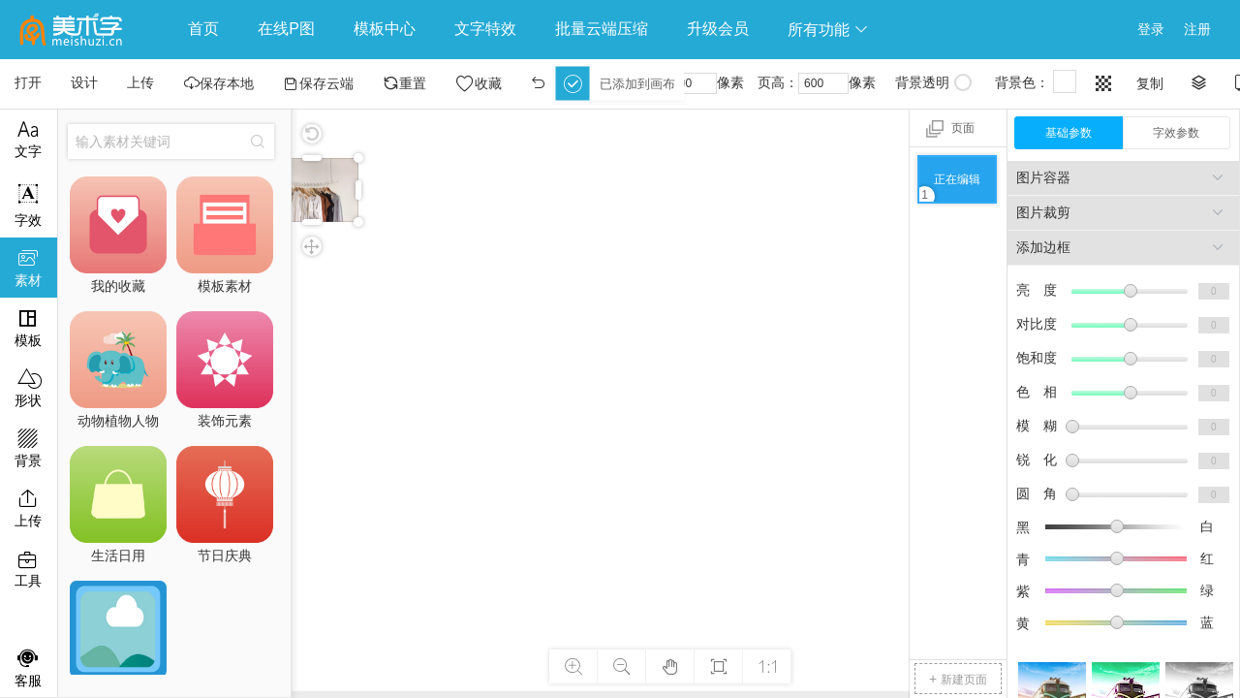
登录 (1150, 29)
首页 (203, 28)
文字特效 (485, 28)
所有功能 (828, 29)
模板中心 (385, 28)
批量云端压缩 (601, 28)
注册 (1197, 29)
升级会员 (718, 28)
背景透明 (933, 82)
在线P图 (286, 28)
